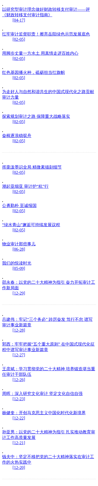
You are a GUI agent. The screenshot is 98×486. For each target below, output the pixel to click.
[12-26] (19, 379)
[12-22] (19, 418)
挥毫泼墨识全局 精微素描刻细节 (32, 167)
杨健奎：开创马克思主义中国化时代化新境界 (44, 413)
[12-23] (19, 399)
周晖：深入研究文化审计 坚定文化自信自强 (42, 393)
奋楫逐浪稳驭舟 (16, 135)
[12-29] (19, 293)
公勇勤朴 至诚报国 (19, 205)
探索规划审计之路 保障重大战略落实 (36, 116)
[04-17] (19, 20)
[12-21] (19, 443)
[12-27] (19, 355)
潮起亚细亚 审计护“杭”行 (25, 186)
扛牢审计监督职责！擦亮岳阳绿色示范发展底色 (46, 34)
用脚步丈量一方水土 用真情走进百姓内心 (40, 53)
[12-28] (19, 330)
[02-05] (19, 39)
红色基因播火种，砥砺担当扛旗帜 (33, 72)
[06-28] (19, 249)
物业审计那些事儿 (19, 244)
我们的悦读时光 (16, 263)
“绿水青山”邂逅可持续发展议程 (31, 224)
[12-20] (19, 467)
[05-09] (19, 268)
